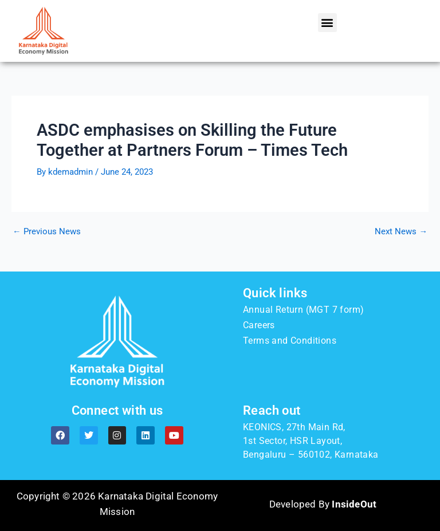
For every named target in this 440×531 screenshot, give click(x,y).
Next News (401, 231)
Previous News (47, 231)
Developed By (322, 504)
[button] (327, 22)
